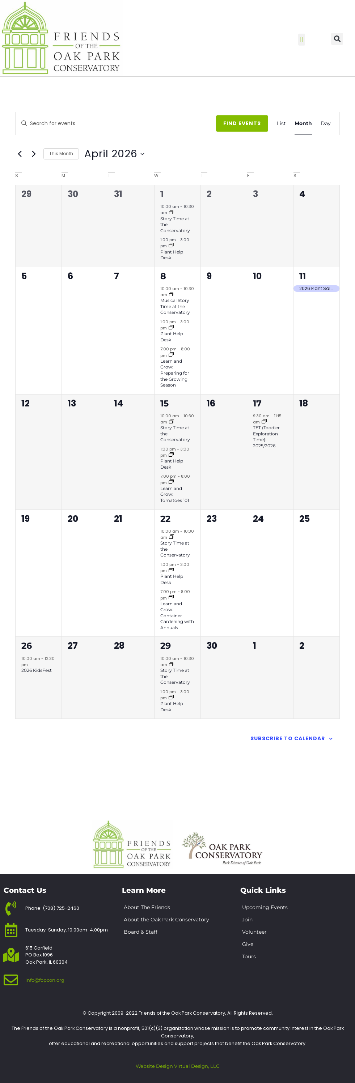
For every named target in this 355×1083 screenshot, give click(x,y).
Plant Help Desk (171, 255)
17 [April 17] (257, 403)
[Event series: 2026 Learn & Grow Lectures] (171, 355)
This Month (61, 153)
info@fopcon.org (44, 980)
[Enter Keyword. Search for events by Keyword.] (126, 123)
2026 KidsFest (36, 670)
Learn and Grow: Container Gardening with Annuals (177, 615)
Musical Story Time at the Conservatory (175, 306)
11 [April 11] (302, 276)
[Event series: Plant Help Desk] (171, 245)
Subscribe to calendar (287, 738)
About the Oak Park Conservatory (166, 919)
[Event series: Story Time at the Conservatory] (171, 212)
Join (247, 919)
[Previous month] (19, 154)
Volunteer (254, 932)
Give (247, 944)
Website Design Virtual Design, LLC (177, 1066)
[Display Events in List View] (281, 123)
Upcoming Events (265, 907)
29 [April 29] (165, 645)
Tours (249, 956)
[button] (301, 40)
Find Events (242, 123)
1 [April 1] (162, 194)
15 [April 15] (164, 403)
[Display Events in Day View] (326, 123)
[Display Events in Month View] (303, 123)
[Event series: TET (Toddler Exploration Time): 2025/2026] (264, 422)
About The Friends (147, 907)
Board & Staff (140, 932)
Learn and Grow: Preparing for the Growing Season (174, 373)
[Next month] (33, 154)
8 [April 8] (163, 276)
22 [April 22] (165, 518)
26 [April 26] (26, 645)
